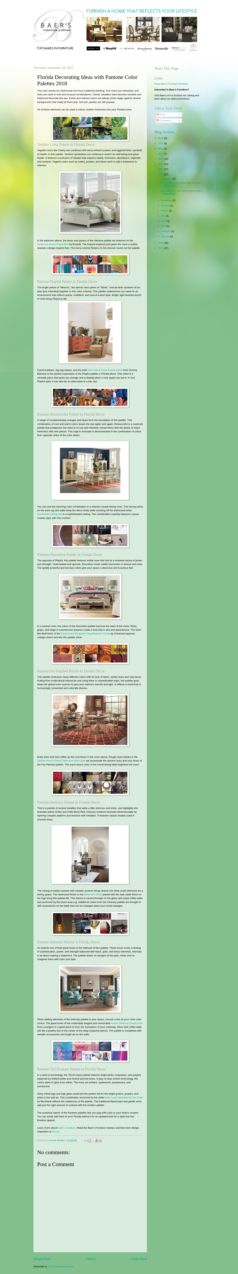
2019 (161, 164)
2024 (161, 138)
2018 (161, 169)
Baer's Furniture (66, 1127)
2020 (161, 158)
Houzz (55, 1131)
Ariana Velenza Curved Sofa (126, 1023)
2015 (161, 248)
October (165, 205)
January (165, 236)
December (167, 178)
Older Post (139, 1259)
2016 (161, 243)
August (165, 210)
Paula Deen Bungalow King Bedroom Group (85, 633)
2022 (161, 148)
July (163, 215)
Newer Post (42, 1259)
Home (90, 1259)
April (163, 226)
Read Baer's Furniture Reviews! (171, 83)
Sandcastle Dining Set (49, 514)
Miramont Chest (93, 894)
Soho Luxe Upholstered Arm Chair (124, 1097)
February (166, 231)
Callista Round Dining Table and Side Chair (61, 760)
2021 (161, 153)
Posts (160, 114)
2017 (161, 174)
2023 (161, 143)
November (167, 200)
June (164, 221)
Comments (163, 120)
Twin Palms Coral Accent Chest (105, 370)
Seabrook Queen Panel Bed (52, 244)
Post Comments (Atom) (60, 1266)
